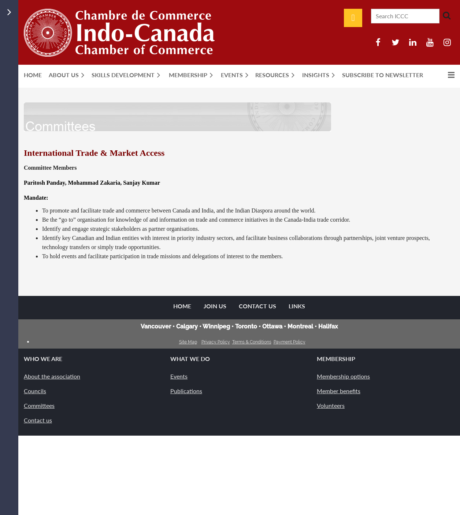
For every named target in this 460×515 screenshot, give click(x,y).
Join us (215, 305)
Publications (186, 390)
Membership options (343, 376)
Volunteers (331, 405)
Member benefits (338, 390)
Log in (353, 18)
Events (179, 376)
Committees (39, 405)
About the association (52, 376)
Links (297, 305)
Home (182, 305)
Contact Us (257, 305)
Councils (35, 390)
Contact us (38, 420)
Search (446, 15)
